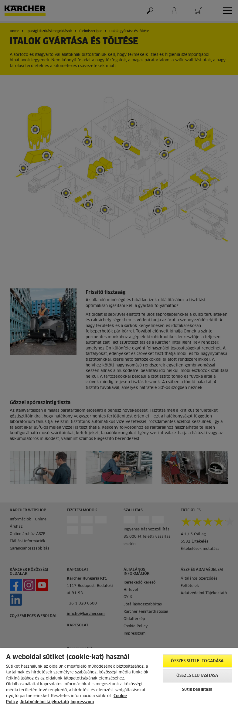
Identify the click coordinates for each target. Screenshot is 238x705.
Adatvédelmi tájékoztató (44, 702)
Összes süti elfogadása (197, 661)
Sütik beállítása (197, 690)
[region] (119, 676)
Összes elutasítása (197, 676)
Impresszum (82, 702)
